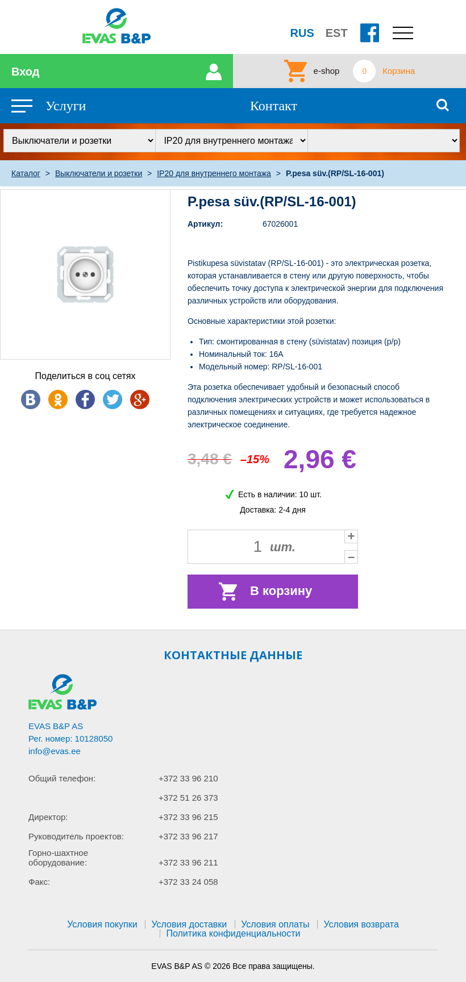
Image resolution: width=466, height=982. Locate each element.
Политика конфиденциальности (233, 933)
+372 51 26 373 (188, 797)
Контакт (273, 105)
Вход (25, 71)
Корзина (398, 71)
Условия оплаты (275, 924)
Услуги (65, 105)
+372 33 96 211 (188, 862)
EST (337, 33)
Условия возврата (360, 924)
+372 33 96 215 (188, 817)
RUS (302, 33)
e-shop (327, 71)
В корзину (281, 591)
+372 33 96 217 (188, 836)
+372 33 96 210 (188, 778)
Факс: (39, 882)
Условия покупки (102, 924)
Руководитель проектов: (76, 836)
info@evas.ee (54, 751)
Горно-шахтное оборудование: (58, 857)
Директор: (48, 817)
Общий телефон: (61, 778)
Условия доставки (189, 924)
